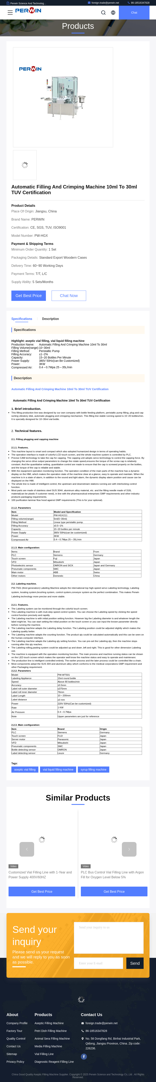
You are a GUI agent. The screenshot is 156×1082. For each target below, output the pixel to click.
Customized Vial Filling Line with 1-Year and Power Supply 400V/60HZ (40, 875)
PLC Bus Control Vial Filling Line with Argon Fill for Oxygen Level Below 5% (112, 875)
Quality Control (15, 1038)
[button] (27, 849)
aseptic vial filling (25, 769)
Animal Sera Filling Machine (52, 1038)
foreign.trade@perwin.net (103, 2)
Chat (134, 12)
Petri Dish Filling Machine (51, 1030)
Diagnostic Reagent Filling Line (54, 1061)
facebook (84, 1057)
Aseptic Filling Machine (49, 1023)
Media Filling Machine (48, 1046)
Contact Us (13, 1046)
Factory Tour (14, 1030)
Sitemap (11, 1054)
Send (135, 963)
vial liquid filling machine (58, 769)
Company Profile (17, 1023)
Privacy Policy (15, 1061)
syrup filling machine (93, 769)
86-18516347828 (138, 2)
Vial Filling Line (44, 1054)
